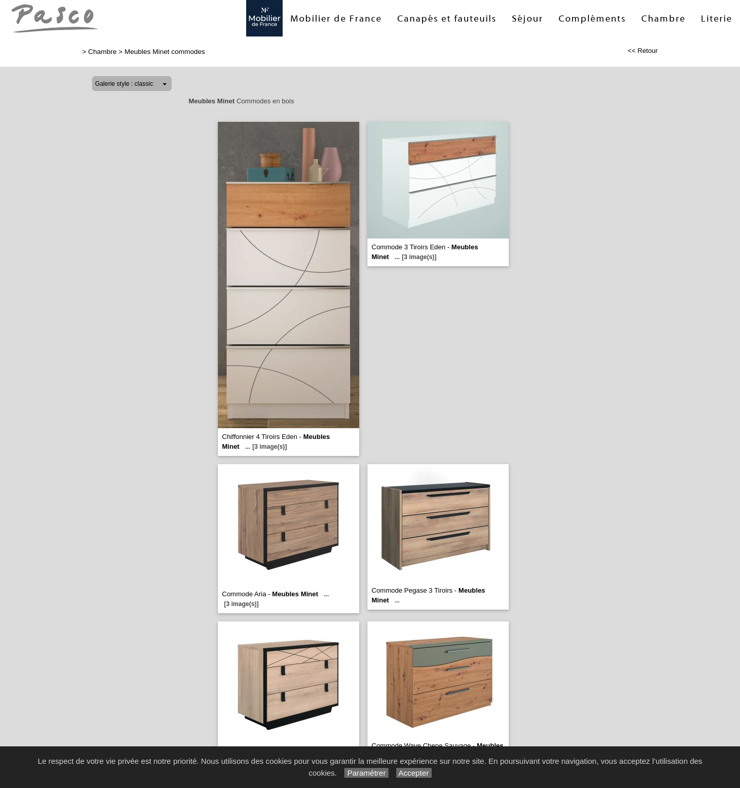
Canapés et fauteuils (446, 18)
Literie (716, 18)
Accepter (414, 772)
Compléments (592, 18)
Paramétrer (366, 772)
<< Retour (642, 50)
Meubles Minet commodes (164, 52)
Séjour (527, 18)
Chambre (663, 18)
